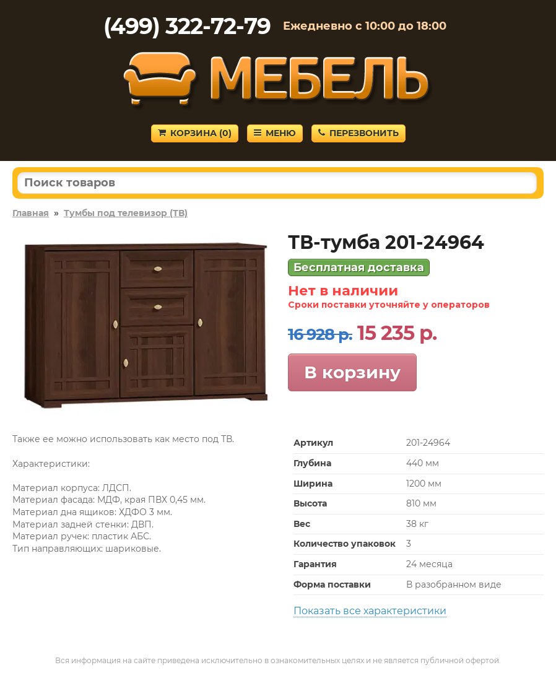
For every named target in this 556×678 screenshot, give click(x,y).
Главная (30, 213)
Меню (275, 133)
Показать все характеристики (369, 611)
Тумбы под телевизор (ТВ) (126, 213)
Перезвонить (358, 133)
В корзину (352, 372)
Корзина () (195, 133)
